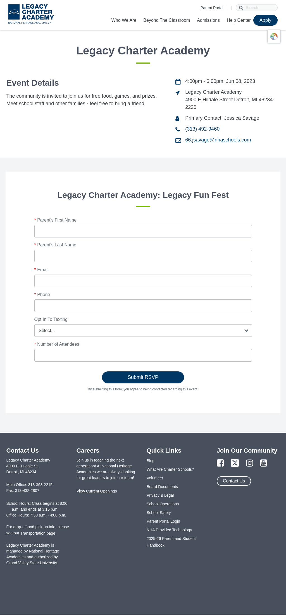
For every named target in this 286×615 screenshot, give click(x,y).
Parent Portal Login (163, 521)
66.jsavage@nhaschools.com (218, 140)
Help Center (239, 20)
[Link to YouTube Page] (263, 463)
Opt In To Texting (51, 319)
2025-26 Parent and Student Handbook (171, 541)
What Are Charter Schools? (170, 469)
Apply (265, 20)
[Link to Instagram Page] (249, 463)
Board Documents (162, 486)
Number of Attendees (56, 344)
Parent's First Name (55, 220)
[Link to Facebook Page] (220, 463)
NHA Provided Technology (169, 530)
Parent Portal (212, 8)
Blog (150, 460)
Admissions (208, 20)
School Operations (163, 504)
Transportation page (37, 533)
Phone (42, 294)
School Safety (159, 512)
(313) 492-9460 (202, 129)
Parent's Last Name (55, 244)
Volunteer (155, 478)
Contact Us (234, 481)
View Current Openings (97, 491)
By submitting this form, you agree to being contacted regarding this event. (143, 389)
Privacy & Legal (160, 495)
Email (41, 269)
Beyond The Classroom (166, 20)
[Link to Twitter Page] (234, 463)
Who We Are (124, 20)
